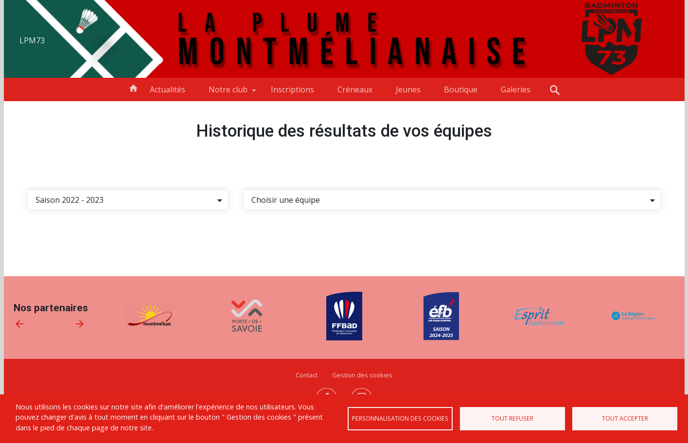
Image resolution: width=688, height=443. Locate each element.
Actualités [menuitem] (167, 89)
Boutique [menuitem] (460, 89)
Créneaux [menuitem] (354, 89)
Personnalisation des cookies (400, 418)
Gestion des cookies (362, 375)
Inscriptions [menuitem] (292, 89)
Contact (307, 375)
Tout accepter (625, 418)
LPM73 (32, 40)
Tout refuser (512, 418)
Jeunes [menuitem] (408, 89)
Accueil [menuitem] (133, 87)
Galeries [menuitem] (515, 89)
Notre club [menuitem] (228, 92)
